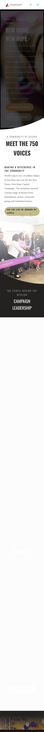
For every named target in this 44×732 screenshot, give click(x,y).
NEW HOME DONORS (18, 116)
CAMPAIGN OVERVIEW (19, 107)
